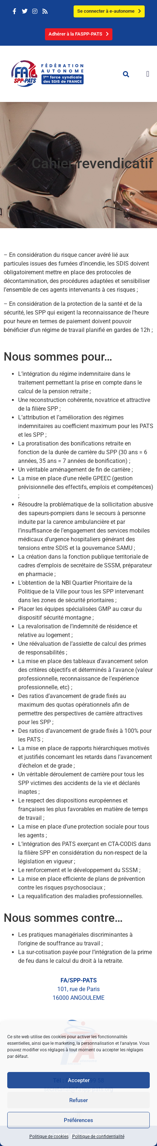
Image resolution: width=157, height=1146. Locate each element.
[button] (126, 74)
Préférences (78, 1120)
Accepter (79, 1080)
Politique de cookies (49, 1136)
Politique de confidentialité (98, 1136)
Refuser (78, 1100)
